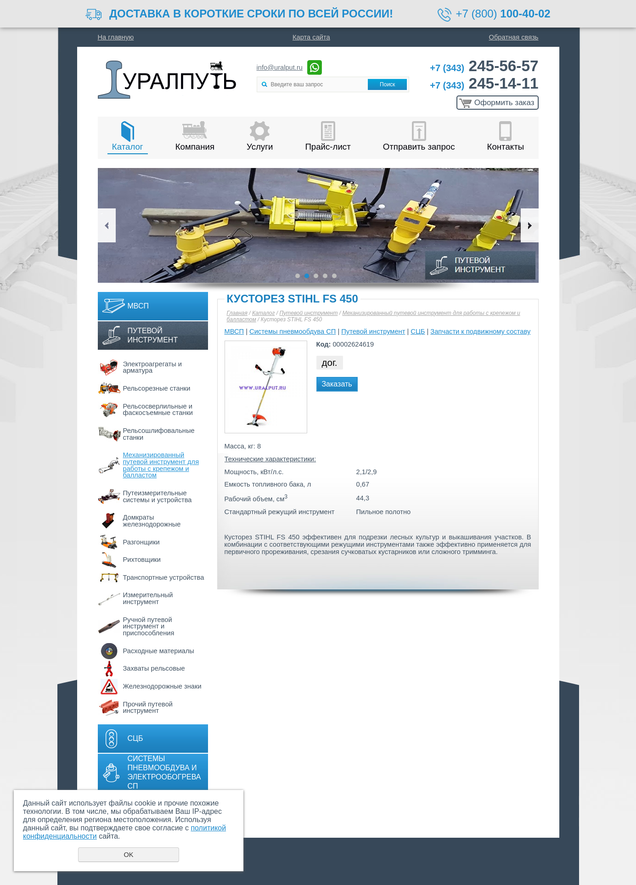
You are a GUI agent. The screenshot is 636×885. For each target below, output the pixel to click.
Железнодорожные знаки (162, 686)
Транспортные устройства (163, 577)
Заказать (336, 384)
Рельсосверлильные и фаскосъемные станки (158, 410)
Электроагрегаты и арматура (152, 367)
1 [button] (297, 276)
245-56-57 (484, 65)
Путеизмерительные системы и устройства (157, 496)
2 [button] (306, 276)
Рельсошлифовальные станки (159, 434)
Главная (237, 313)
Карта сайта (311, 37)
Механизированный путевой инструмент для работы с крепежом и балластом (161, 465)
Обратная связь (514, 37)
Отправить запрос (419, 146)
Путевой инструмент (153, 335)
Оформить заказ (504, 102)
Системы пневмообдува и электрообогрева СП (164, 772)
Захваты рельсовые (154, 668)
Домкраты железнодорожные (152, 521)
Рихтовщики (142, 559)
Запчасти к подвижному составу (480, 331)
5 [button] (334, 276)
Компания (194, 146)
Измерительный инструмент (148, 598)
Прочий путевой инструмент (148, 707)
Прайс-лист (327, 146)
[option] (318, 225)
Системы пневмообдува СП (292, 331)
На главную (116, 37)
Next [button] (530, 225)
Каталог (127, 146)
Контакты (505, 146)
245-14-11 (484, 83)
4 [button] (325, 276)
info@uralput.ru (280, 67)
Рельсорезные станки (157, 388)
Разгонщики (141, 542)
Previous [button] (107, 225)
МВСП (138, 306)
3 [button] (316, 276)
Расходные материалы (158, 651)
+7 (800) (503, 13)
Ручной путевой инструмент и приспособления (148, 626)
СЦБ (135, 738)
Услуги (260, 146)
